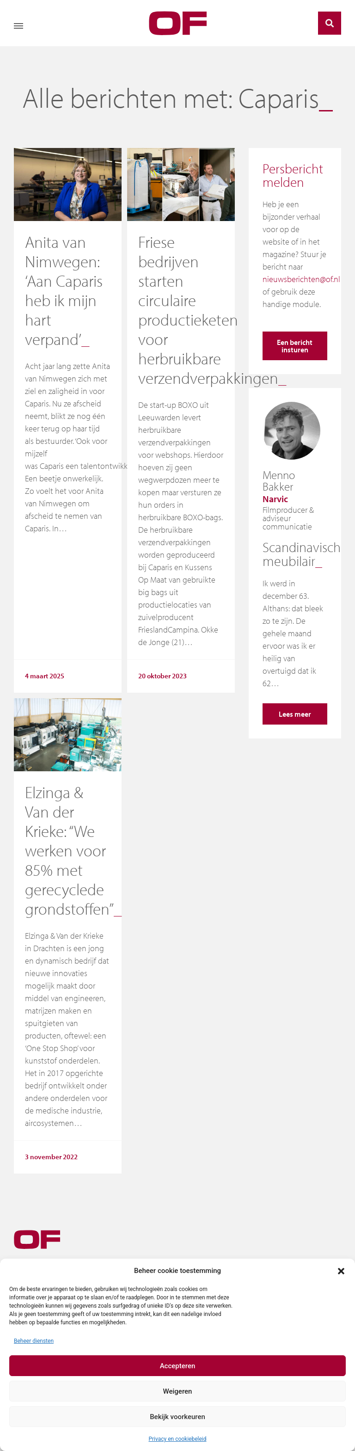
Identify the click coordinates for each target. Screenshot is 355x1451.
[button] (341, 1270)
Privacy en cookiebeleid (177, 1439)
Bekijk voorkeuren (177, 1417)
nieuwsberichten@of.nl (301, 279)
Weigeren (177, 1391)
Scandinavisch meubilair (302, 554)
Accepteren (178, 1366)
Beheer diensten (34, 1341)
